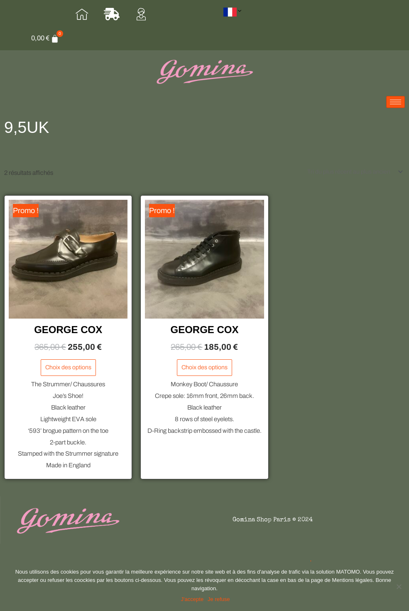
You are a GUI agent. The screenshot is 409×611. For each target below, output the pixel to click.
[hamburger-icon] (395, 107)
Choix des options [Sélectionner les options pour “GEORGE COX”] (68, 374)
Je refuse (220, 600)
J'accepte (193, 600)
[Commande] (352, 177)
